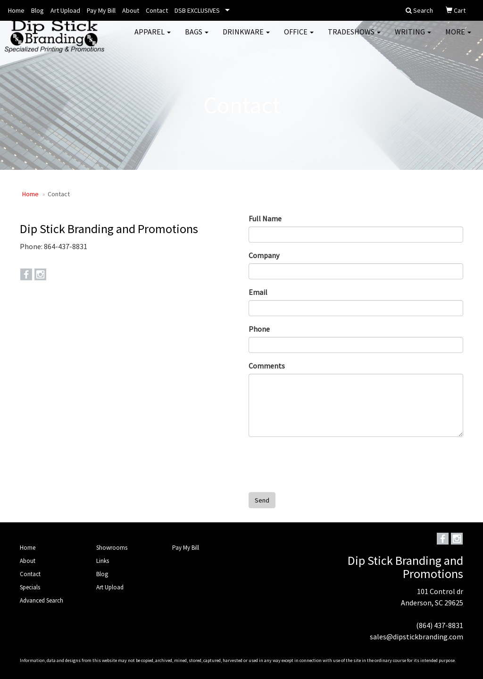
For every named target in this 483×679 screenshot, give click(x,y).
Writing (413, 37)
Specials (30, 587)
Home (16, 10)
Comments (267, 365)
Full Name (265, 218)
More (458, 37)
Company (264, 255)
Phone (259, 329)
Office (299, 37)
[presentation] (320, 462)
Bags (196, 37)
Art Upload (65, 10)
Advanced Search (41, 600)
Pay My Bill (101, 10)
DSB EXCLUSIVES (197, 10)
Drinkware (246, 37)
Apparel (152, 37)
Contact (157, 10)
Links (102, 561)
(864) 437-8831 (439, 625)
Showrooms (111, 548)
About (130, 10)
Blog (37, 10)
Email (258, 292)
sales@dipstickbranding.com (416, 636)
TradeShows (354, 37)
